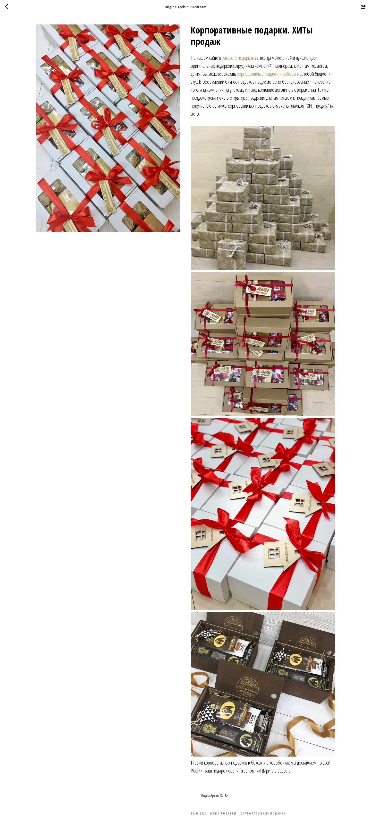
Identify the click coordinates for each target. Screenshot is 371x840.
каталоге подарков (238, 57)
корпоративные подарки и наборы (266, 73)
